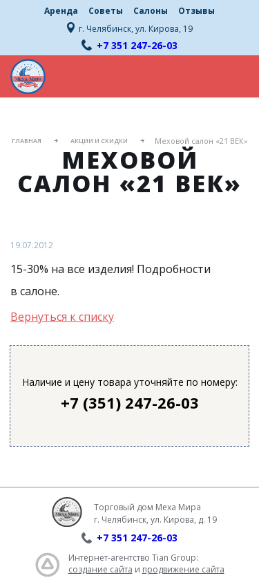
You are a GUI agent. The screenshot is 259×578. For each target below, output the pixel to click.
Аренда (61, 11)
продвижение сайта (183, 569)
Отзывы (196, 11)
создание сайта (100, 569)
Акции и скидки (99, 140)
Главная (26, 140)
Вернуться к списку (62, 316)
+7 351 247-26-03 (137, 45)
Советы (105, 11)
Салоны (150, 11)
